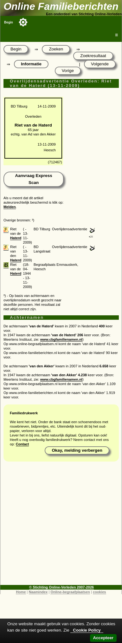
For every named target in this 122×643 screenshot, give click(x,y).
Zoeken (56, 49)
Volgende (100, 64)
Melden (9, 207)
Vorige (68, 70)
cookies (99, 592)
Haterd (15, 238)
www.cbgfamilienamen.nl (61, 339)
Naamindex (38, 592)
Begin (8, 22)
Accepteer (103, 637)
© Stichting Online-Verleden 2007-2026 (61, 587)
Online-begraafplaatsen (70, 592)
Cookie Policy (86, 630)
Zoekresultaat (93, 55)
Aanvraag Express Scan (33, 179)
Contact (22, 444)
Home (21, 592)
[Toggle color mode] (23, 22)
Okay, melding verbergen (77, 450)
